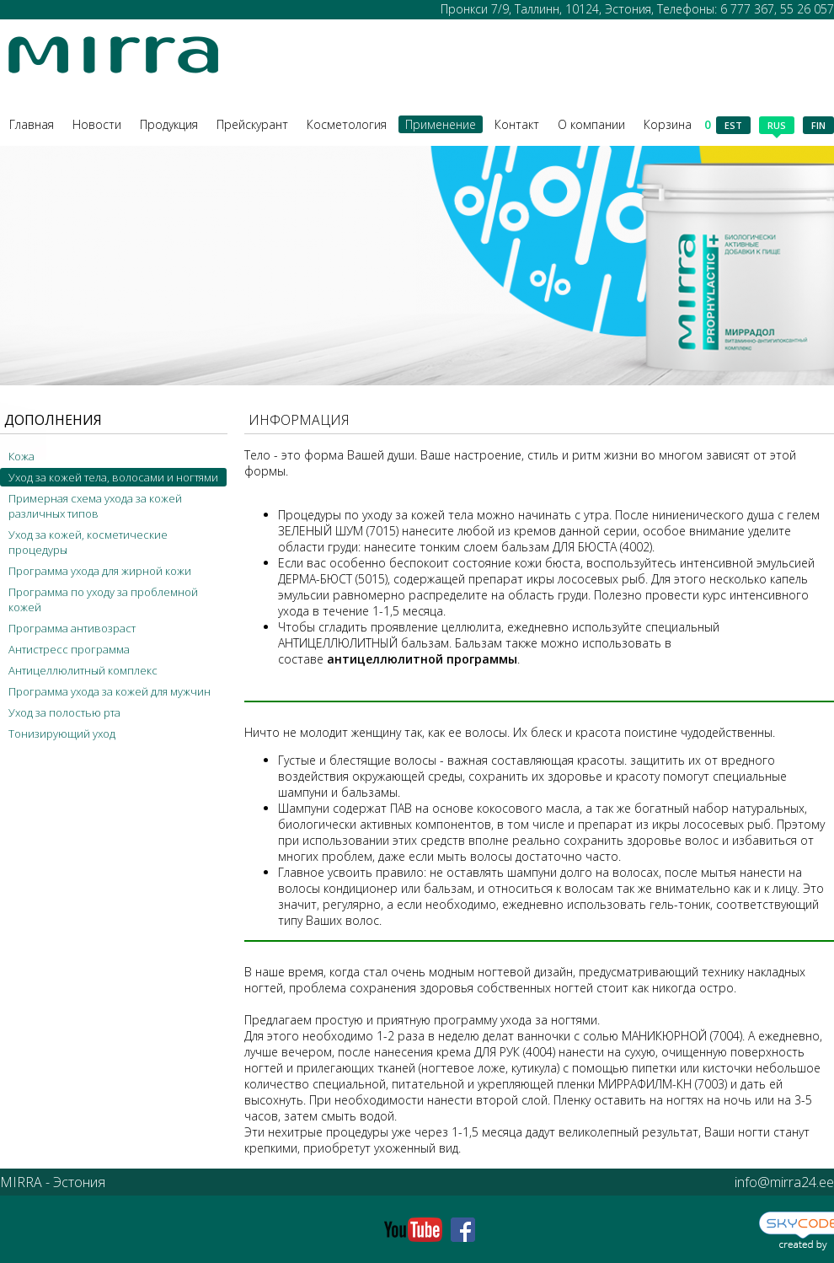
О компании (591, 124)
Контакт (517, 124)
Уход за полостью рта (64, 712)
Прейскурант (252, 124)
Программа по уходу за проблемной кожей (103, 599)
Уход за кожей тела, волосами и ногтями (113, 477)
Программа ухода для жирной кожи (99, 570)
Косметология (347, 124)
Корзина (677, 124)
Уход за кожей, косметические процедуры (88, 542)
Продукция (169, 124)
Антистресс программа (69, 649)
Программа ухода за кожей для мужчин (109, 691)
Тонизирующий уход (61, 733)
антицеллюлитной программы (422, 659)
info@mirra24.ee (784, 1182)
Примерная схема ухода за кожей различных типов (95, 506)
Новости (96, 124)
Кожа (21, 456)
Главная (31, 124)
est (733, 125)
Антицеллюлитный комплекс (83, 670)
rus (776, 126)
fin (818, 125)
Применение (440, 124)
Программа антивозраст (72, 628)
